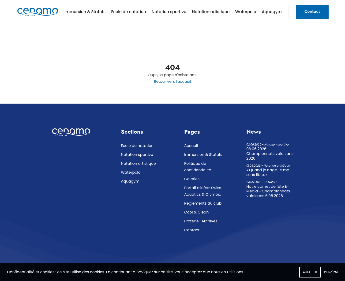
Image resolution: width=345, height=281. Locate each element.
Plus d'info (331, 274)
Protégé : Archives (201, 221)
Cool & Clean (196, 212)
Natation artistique (211, 12)
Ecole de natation (128, 12)
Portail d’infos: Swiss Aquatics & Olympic (202, 191)
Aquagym (272, 12)
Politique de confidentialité (197, 167)
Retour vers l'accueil (172, 81)
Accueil (191, 145)
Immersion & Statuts (84, 12)
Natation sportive (169, 12)
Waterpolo (245, 12)
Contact (312, 11)
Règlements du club (202, 203)
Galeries (191, 179)
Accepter (310, 274)
